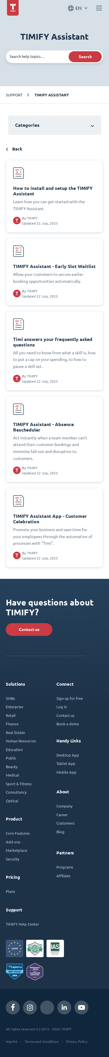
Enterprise (14, 706)
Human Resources (21, 741)
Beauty (11, 766)
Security (12, 859)
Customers (65, 823)
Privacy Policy (76, 1041)
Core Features (18, 833)
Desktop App (67, 755)
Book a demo (67, 724)
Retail (11, 715)
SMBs (10, 698)
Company (64, 806)
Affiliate (63, 876)
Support (14, 95)
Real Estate (15, 732)
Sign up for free (69, 698)
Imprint (11, 1041)
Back (14, 148)
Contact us (29, 629)
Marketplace (16, 850)
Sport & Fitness (19, 783)
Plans (10, 891)
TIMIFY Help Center (22, 924)
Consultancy (16, 792)
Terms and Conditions (42, 1041)
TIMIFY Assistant (52, 95)
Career (62, 814)
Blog (60, 832)
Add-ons (13, 842)
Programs (64, 867)
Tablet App (65, 763)
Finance (12, 724)
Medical (12, 775)
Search (85, 56)
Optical (12, 801)
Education (14, 749)
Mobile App (66, 772)
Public (11, 758)
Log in (61, 706)
